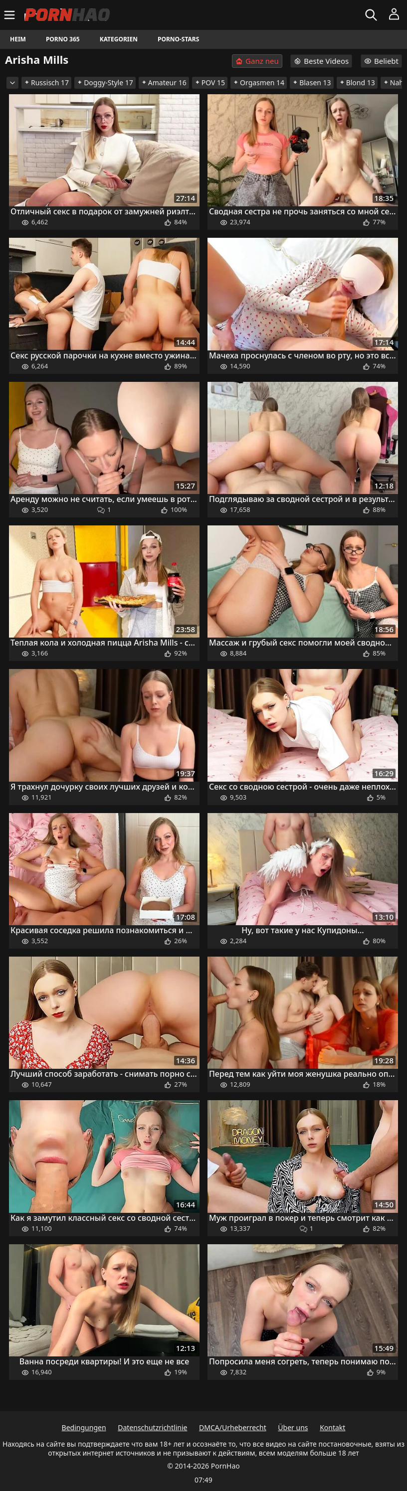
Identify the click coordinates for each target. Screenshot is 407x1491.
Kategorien (119, 39)
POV (210, 82)
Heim (18, 39)
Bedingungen (84, 1427)
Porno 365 (63, 39)
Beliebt (381, 61)
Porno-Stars (178, 39)
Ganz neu (257, 61)
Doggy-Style (105, 82)
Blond (357, 82)
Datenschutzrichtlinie (152, 1427)
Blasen (311, 82)
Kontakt (332, 1427)
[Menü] (10, 15)
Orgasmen (258, 82)
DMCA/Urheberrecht (232, 1427)
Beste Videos (321, 61)
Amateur (164, 82)
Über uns (293, 1427)
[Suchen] (372, 15)
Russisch (46, 82)
